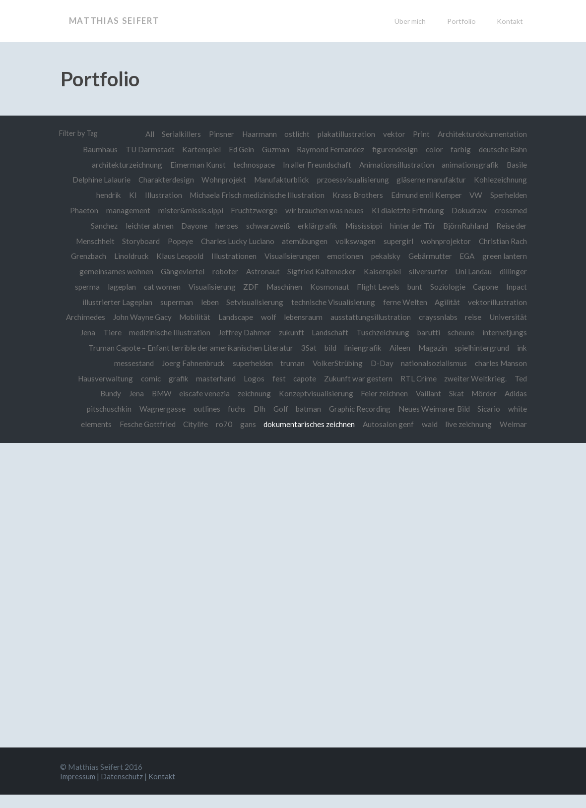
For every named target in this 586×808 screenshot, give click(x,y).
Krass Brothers (356, 194)
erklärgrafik (316, 225)
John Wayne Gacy (185, 315)
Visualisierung (208, 285)
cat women (158, 285)
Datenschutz (124, 789)
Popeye (178, 240)
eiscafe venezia (232, 391)
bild (409, 346)
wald (464, 422)
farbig (461, 149)
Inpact (516, 285)
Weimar (513, 437)
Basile (517, 164)
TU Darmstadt (146, 149)
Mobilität (238, 315)
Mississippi (362, 225)
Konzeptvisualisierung (344, 391)
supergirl (397, 240)
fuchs (261, 407)
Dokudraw (469, 209)
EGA (466, 255)
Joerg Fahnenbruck (251, 361)
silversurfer (427, 270)
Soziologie (446, 285)
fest (334, 377)
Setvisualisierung (253, 301)
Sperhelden (508, 194)
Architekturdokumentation (482, 133)
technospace (252, 164)
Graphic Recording (385, 407)
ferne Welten (404, 301)
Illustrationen (231, 255)
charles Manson (97, 377)
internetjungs (136, 346)
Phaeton (81, 209)
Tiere (162, 331)
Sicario (515, 407)
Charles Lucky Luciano (235, 240)
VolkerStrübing (397, 361)
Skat (486, 391)
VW (475, 194)
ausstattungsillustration (415, 315)
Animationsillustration (395, 164)
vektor (393, 133)
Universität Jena (117, 331)
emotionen (344, 255)
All (146, 133)
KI (130, 194)
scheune (513, 331)
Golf (305, 407)
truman (351, 361)
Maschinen (282, 285)
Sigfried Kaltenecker (320, 270)
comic (205, 377)
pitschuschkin (132, 407)
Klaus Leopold (177, 255)
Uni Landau (473, 270)
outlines (230, 407)
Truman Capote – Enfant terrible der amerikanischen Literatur (269, 346)
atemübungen (303, 240)
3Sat (387, 346)
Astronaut (261, 270)
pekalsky (384, 255)
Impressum (79, 789)
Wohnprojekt (222, 179)
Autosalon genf (422, 422)
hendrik (106, 194)
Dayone (192, 225)
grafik (233, 377)
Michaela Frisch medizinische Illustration (255, 194)
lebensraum (347, 315)
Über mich (410, 21)
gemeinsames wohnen (113, 270)
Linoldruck (128, 255)
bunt (413, 285)
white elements (117, 422)
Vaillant (457, 391)
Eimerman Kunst (196, 164)
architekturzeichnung (124, 164)
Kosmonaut (327, 285)
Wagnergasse (186, 407)
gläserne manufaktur (431, 179)
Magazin (512, 346)
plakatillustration (345, 133)
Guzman (273, 149)
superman (174, 301)
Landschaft (381, 331)
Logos (309, 377)
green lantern (504, 255)
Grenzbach (85, 255)
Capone (485, 285)
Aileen (479, 346)
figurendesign (394, 149)
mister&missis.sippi (188, 209)
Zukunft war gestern (415, 377)
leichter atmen (146, 225)
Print (421, 133)
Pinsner (219, 133)
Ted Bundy (130, 391)
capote (361, 377)
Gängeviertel (180, 270)
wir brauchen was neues (323, 209)
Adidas (90, 407)
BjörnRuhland (465, 225)
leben (208, 301)
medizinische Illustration (219, 331)
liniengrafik (442, 346)
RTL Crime (475, 377)
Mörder (514, 391)
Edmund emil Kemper (425, 194)
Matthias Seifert (117, 20)
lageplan (118, 285)
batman (334, 407)
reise (519, 315)
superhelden (311, 361)
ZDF (248, 285)
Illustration (161, 194)
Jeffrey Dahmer (295, 331)
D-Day (441, 361)
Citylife (228, 422)
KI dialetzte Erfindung (407, 209)
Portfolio (461, 21)
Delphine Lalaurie (99, 179)
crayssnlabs (483, 315)
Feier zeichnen (413, 391)
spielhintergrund (118, 361)
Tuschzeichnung (434, 331)
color (433, 149)
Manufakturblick (280, 179)
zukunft (342, 331)
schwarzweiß (266, 225)
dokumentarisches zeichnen (343, 422)
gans (281, 422)
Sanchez (100, 225)
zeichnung (282, 391)
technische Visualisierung (332, 301)
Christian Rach (503, 240)
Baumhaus (96, 149)
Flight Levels (376, 285)
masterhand (271, 377)
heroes (224, 225)
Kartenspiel (199, 149)
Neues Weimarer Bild (460, 407)
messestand (191, 361)
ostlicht (295, 133)
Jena (163, 391)
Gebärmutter (429, 255)
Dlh (284, 407)
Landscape (279, 315)
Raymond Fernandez (329, 149)
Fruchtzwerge (252, 209)
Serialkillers (178, 133)
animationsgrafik (470, 164)
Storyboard (138, 240)
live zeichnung (503, 422)
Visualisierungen (290, 255)
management (126, 209)
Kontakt (510, 21)
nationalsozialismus (494, 361)
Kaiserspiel (381, 270)
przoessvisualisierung (352, 179)
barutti (480, 331)
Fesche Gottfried (180, 422)
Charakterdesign (164, 179)
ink (159, 361)
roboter (223, 270)
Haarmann (257, 133)
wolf (312, 315)
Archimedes (127, 315)
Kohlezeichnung (500, 179)
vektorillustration (497, 301)
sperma (83, 285)
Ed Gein (239, 149)
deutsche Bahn (503, 149)
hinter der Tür (412, 225)
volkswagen (354, 240)
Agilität (447, 301)
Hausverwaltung (159, 377)
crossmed (511, 209)
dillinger (513, 270)
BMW (189, 391)
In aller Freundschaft (316, 164)
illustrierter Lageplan (115, 301)
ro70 (257, 422)
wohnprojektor (446, 240)
